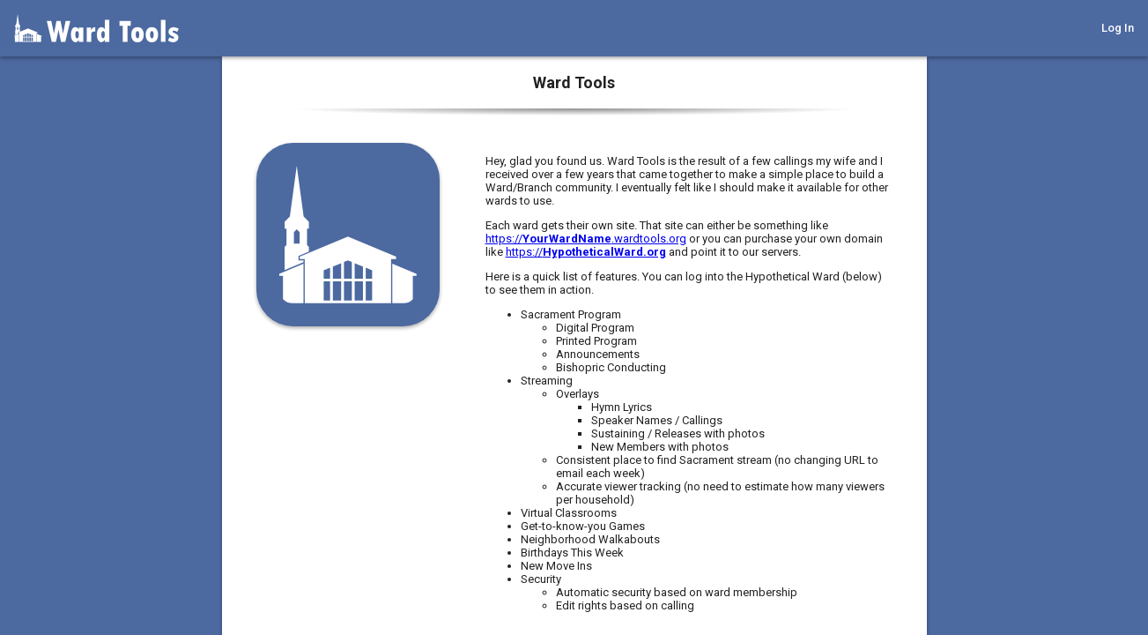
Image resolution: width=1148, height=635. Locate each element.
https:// (586, 251)
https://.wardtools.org (585, 238)
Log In (1117, 27)
